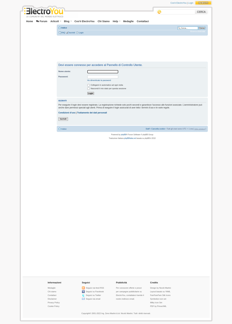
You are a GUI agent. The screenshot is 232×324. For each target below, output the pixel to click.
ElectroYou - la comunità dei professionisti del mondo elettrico (43, 11)
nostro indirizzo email (125, 299)
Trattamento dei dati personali (92, 112)
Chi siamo (52, 292)
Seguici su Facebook (95, 292)
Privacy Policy (54, 302)
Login (190, 3)
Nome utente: (64, 71)
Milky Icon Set (156, 302)
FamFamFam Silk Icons (160, 295)
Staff (148, 129)
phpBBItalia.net (130, 138)
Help (117, 21)
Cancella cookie (158, 129)
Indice (64, 28)
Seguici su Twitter (93, 295)
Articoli (55, 21)
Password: (63, 77)
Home (29, 21)
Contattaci (143, 21)
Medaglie (128, 21)
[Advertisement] (38, 32)
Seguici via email (93, 299)
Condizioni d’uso (66, 112)
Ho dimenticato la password (99, 80)
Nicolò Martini (165, 288)
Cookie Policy (54, 306)
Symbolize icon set (158, 299)
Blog (68, 21)
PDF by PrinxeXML (158, 306)
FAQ (63, 33)
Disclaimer (52, 299)
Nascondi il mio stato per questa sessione (106, 88)
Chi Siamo (104, 21)
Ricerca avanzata (197, 31)
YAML (167, 292)
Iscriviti (72, 33)
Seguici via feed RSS (95, 288)
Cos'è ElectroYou (178, 3)
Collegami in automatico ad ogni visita (105, 85)
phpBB (123, 135)
